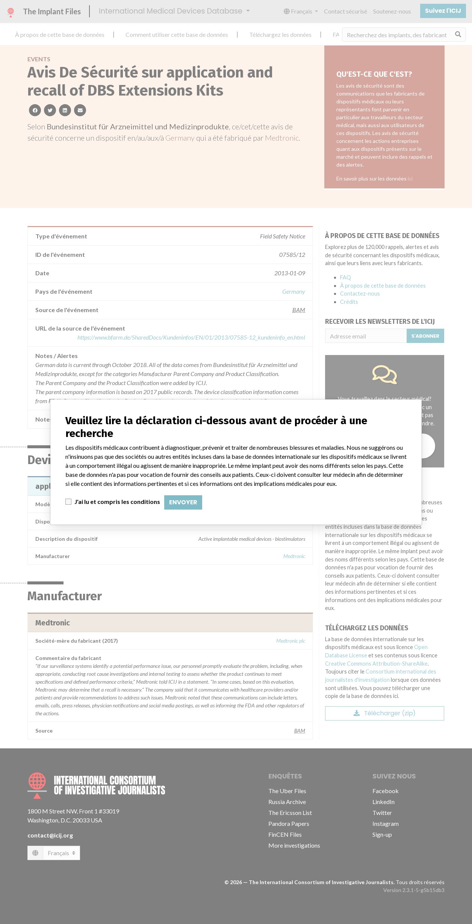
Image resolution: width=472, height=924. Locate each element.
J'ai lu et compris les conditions (117, 501)
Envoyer (183, 502)
